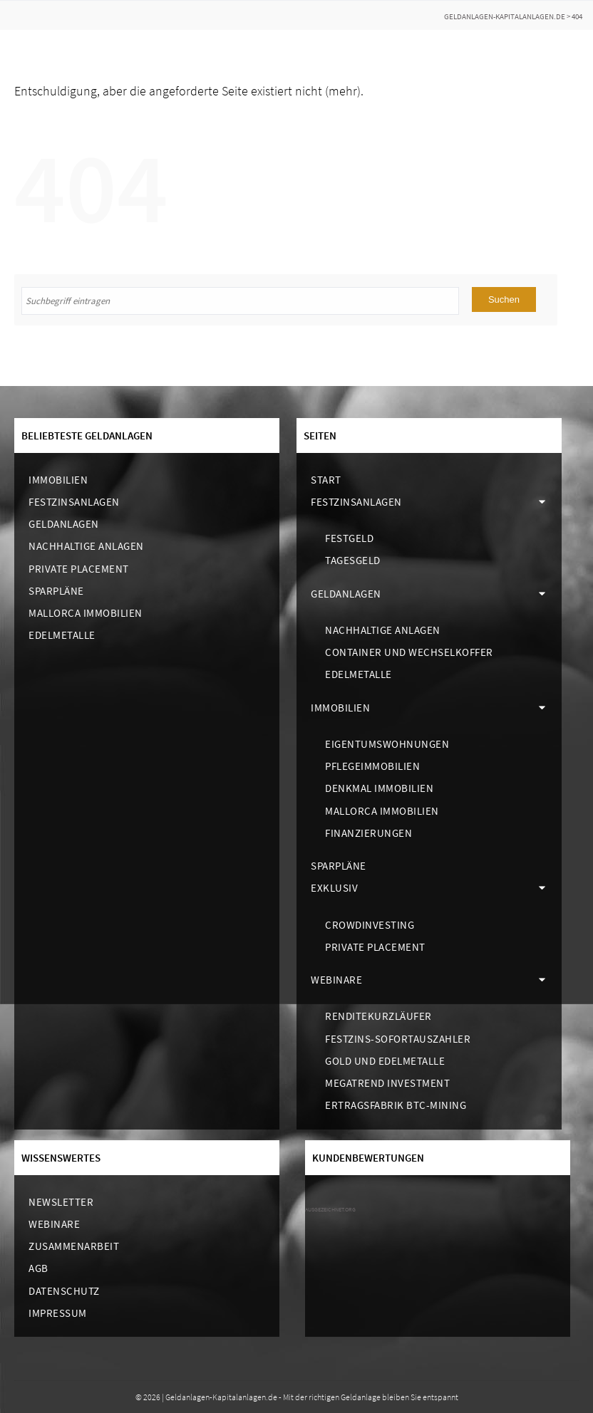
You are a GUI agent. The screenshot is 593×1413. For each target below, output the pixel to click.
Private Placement (79, 568)
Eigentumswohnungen (387, 744)
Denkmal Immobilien (379, 788)
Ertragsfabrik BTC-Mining (395, 1105)
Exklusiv (334, 888)
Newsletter (61, 1202)
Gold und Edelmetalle (385, 1061)
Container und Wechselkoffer (409, 652)
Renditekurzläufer (378, 1016)
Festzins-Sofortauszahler (397, 1039)
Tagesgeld (353, 560)
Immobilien (58, 479)
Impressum (58, 1313)
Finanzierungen (368, 833)
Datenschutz (64, 1291)
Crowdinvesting (369, 925)
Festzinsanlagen (74, 502)
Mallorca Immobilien (86, 613)
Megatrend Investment (387, 1083)
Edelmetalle (62, 635)
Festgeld (349, 538)
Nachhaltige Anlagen (86, 546)
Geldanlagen (64, 524)
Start (326, 479)
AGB (38, 1268)
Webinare (336, 979)
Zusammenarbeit (74, 1246)
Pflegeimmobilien (372, 766)
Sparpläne (56, 591)
